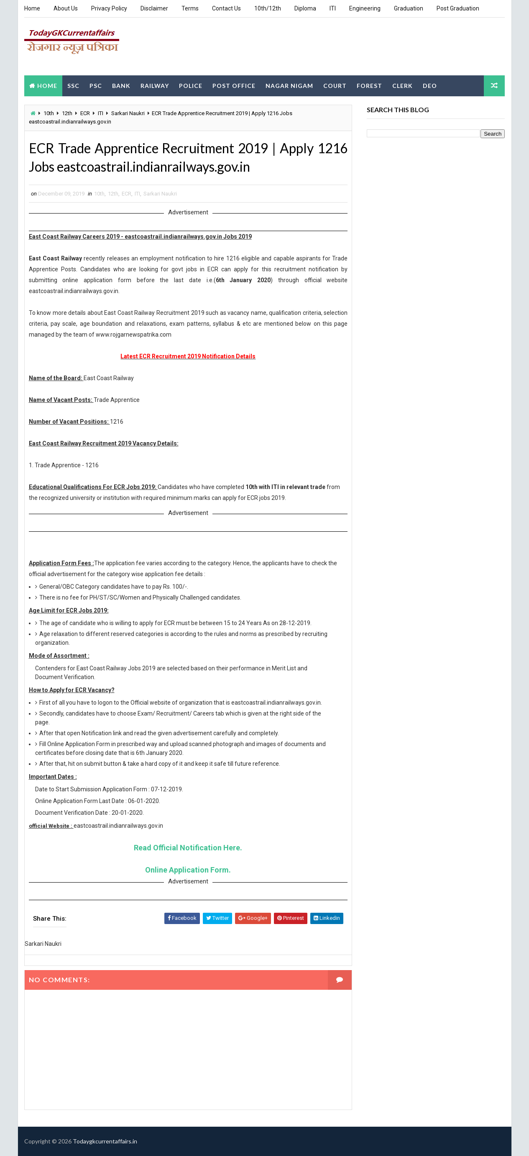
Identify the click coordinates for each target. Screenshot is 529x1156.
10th (48, 113)
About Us (66, 8)
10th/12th (267, 8)
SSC (73, 85)
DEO (430, 85)
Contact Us (226, 8)
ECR (85, 113)
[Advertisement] (352, 45)
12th (67, 113)
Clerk (402, 85)
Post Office (234, 85)
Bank (121, 85)
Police (190, 85)
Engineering (365, 8)
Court (335, 85)
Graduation (408, 8)
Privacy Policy (109, 8)
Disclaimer (154, 8)
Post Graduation (458, 8)
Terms (190, 8)
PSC (95, 85)
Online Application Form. (187, 869)
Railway (155, 85)
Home (32, 8)
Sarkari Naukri (128, 113)
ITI (333, 8)
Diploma (305, 8)
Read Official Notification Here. (187, 847)
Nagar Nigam (289, 85)
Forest (369, 85)
